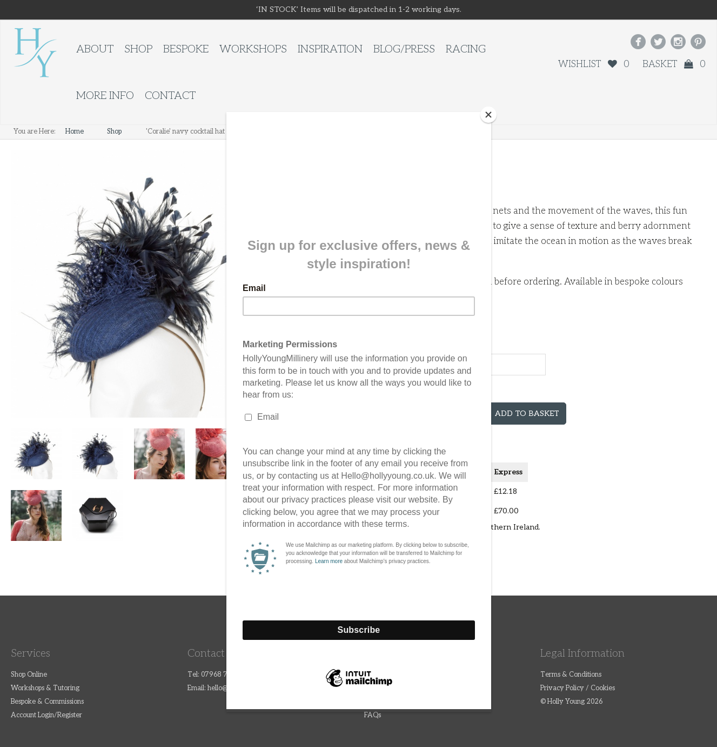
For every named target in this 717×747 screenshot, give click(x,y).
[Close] (488, 115)
